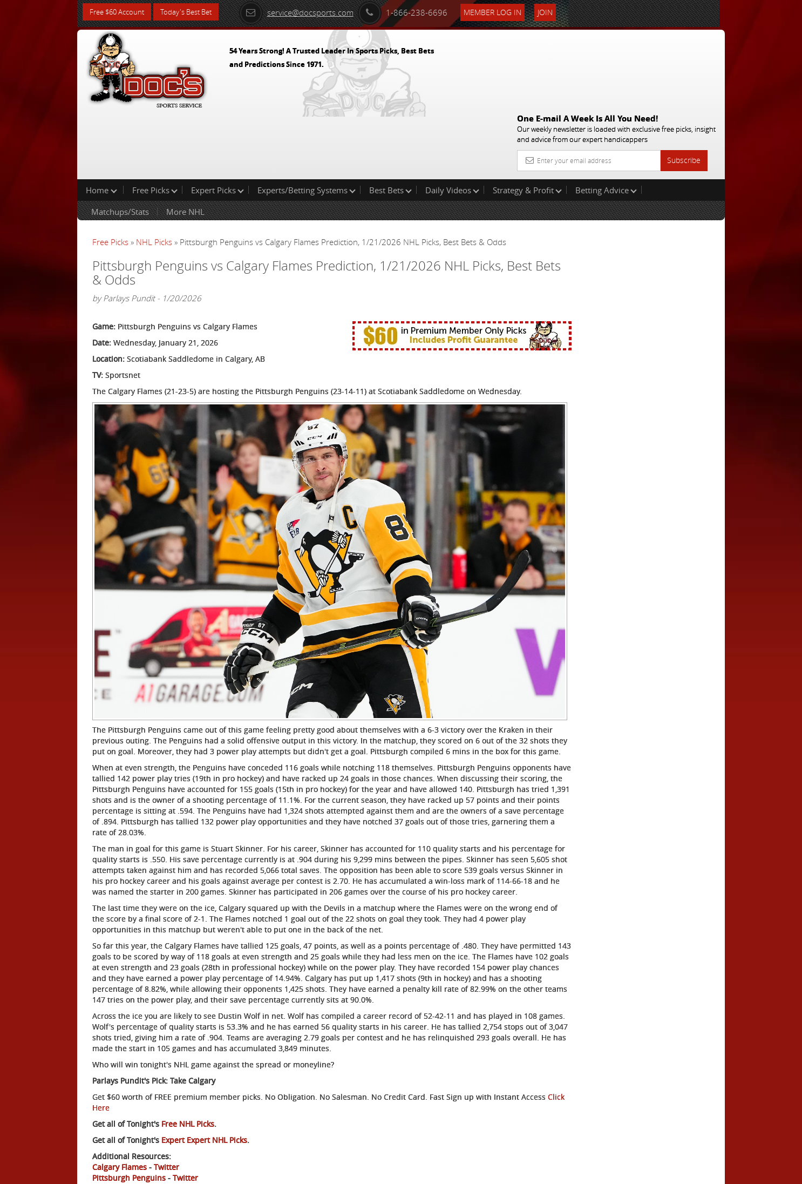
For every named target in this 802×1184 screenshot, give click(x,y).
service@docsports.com (310, 11)
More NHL (185, 142)
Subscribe (684, 82)
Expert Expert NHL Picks (204, 1096)
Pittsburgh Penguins (129, 1133)
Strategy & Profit (527, 121)
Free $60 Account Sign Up (617, 379)
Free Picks (155, 121)
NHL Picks (154, 172)
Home (101, 121)
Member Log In (506, 11)
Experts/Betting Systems (306, 121)
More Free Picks (676, 179)
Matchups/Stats (120, 142)
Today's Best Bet (194, 12)
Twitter (166, 1123)
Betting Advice (606, 121)
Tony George (614, 251)
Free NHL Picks (187, 1079)
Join (558, 11)
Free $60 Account (119, 12)
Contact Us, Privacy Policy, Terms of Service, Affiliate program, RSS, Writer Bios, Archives (465, 1171)
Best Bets (390, 121)
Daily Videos (452, 121)
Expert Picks (217, 121)
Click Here (164, 1063)
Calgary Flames (119, 1123)
